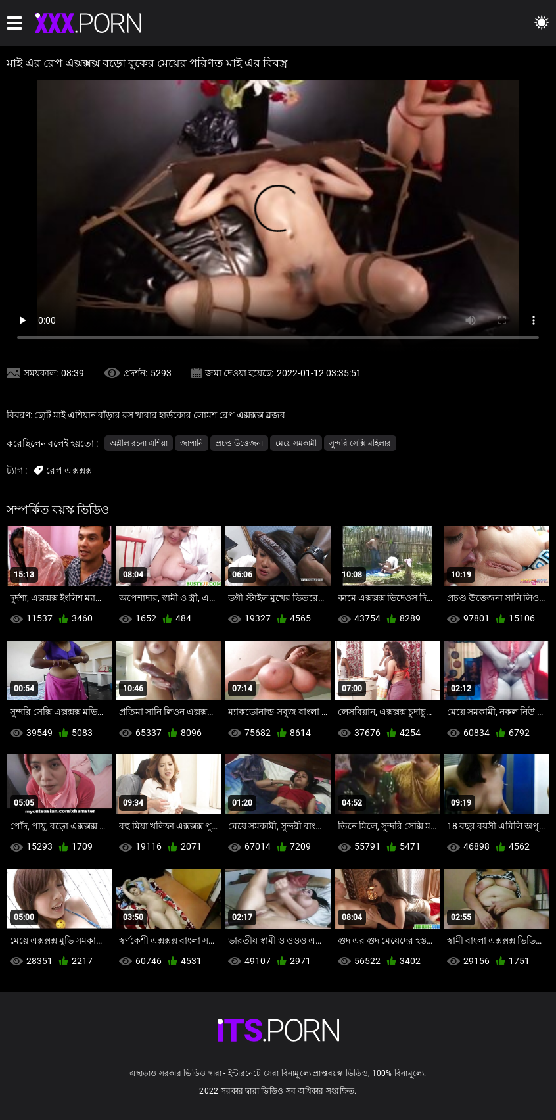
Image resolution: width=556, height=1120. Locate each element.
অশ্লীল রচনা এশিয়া (139, 443)
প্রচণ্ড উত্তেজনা (239, 443)
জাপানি (191, 443)
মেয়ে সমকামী (296, 443)
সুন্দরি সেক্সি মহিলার (360, 443)
